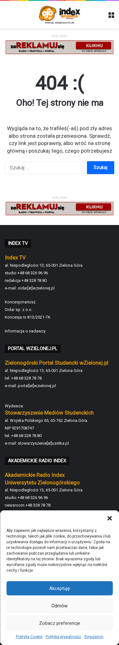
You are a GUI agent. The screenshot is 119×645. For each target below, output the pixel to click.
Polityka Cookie (29, 637)
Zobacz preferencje (59, 623)
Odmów (59, 606)
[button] (109, 518)
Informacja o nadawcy (25, 331)
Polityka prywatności (63, 637)
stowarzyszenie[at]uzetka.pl (43, 443)
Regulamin (93, 637)
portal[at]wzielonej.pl (37, 385)
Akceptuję (59, 588)
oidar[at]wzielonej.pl (36, 288)
